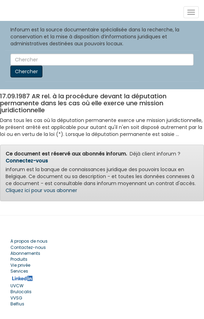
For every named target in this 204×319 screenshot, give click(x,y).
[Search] (102, 60)
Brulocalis (21, 292)
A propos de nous (29, 241)
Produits (18, 259)
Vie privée (20, 265)
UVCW (17, 286)
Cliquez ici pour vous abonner (41, 190)
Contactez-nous (28, 247)
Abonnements (25, 253)
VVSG (16, 298)
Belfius (17, 304)
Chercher (26, 71)
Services (19, 271)
